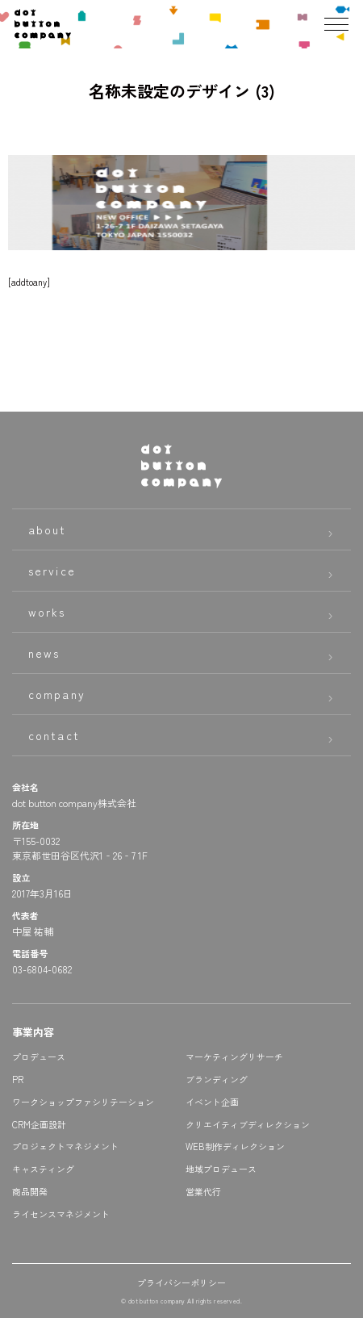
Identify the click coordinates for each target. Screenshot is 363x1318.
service (52, 571)
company (57, 694)
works (47, 612)
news (44, 653)
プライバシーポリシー (181, 1282)
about (47, 529)
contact (54, 735)
